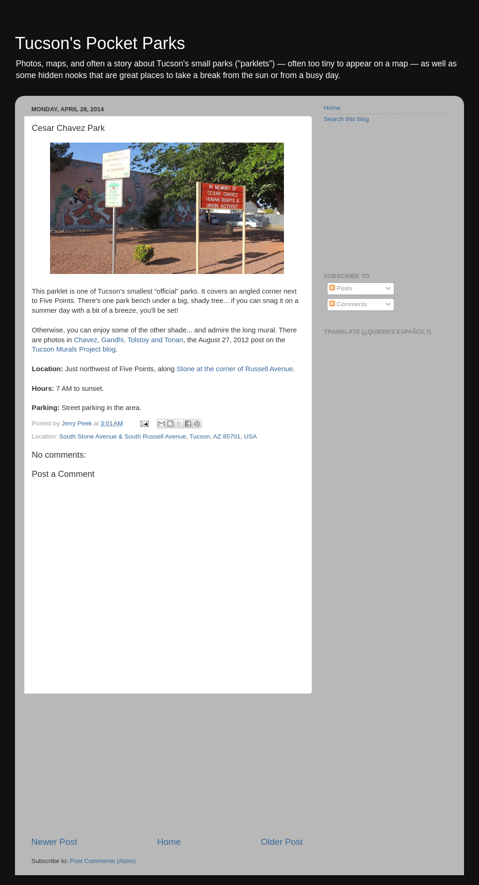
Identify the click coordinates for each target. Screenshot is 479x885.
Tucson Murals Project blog (74, 349)
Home (169, 842)
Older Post (282, 842)
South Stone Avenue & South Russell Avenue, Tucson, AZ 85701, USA (158, 436)
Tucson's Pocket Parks (100, 43)
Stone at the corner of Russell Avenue (234, 369)
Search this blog (346, 118)
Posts (341, 288)
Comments (348, 304)
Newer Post (54, 842)
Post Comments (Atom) (103, 860)
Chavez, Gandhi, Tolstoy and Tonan (128, 340)
